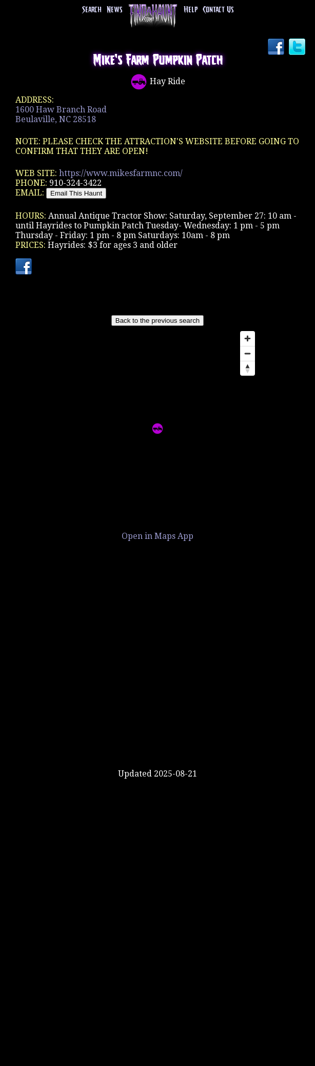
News (114, 10)
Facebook (277, 47)
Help (191, 10)
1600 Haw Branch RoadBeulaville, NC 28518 (61, 114)
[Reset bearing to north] (247, 368)
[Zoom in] (247, 338)
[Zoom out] (247, 353)
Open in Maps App (157, 536)
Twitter (298, 47)
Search (92, 10)
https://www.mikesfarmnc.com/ (121, 173)
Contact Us (218, 10)
